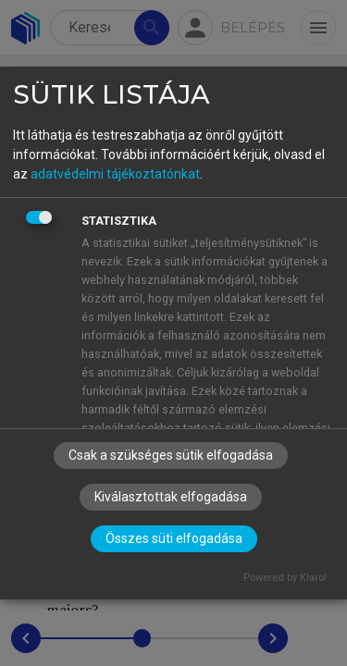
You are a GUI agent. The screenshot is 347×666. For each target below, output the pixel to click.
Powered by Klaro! (285, 578)
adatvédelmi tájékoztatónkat (115, 173)
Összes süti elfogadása (173, 538)
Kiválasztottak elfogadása (170, 496)
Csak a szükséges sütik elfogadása (170, 455)
